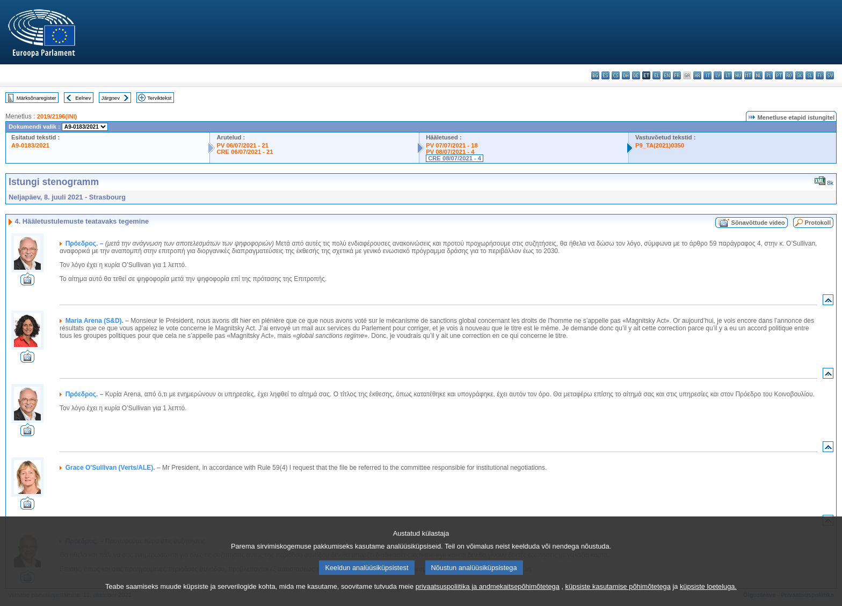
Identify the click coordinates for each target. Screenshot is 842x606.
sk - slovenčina (799, 75)
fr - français (677, 75)
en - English (667, 75)
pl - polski (769, 75)
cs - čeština (616, 75)
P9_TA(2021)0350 (659, 145)
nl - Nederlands (758, 75)
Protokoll (818, 222)
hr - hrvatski (697, 75)
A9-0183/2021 (30, 145)
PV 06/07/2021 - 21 (242, 145)
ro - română (789, 75)
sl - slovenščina (809, 75)
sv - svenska (830, 75)
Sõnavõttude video (758, 222)
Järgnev (110, 98)
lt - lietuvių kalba (728, 75)
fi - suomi (820, 75)
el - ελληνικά (656, 75)
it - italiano (707, 75)
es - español (605, 75)
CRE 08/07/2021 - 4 (454, 158)
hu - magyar (738, 75)
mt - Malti (748, 75)
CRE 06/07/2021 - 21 (244, 152)
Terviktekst (159, 98)
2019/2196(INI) (57, 116)
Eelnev (83, 98)
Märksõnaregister (36, 98)
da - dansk (626, 75)
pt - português (779, 75)
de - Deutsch (636, 75)
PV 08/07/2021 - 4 (450, 152)
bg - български (595, 75)
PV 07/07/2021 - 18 (451, 145)
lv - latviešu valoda (718, 75)
